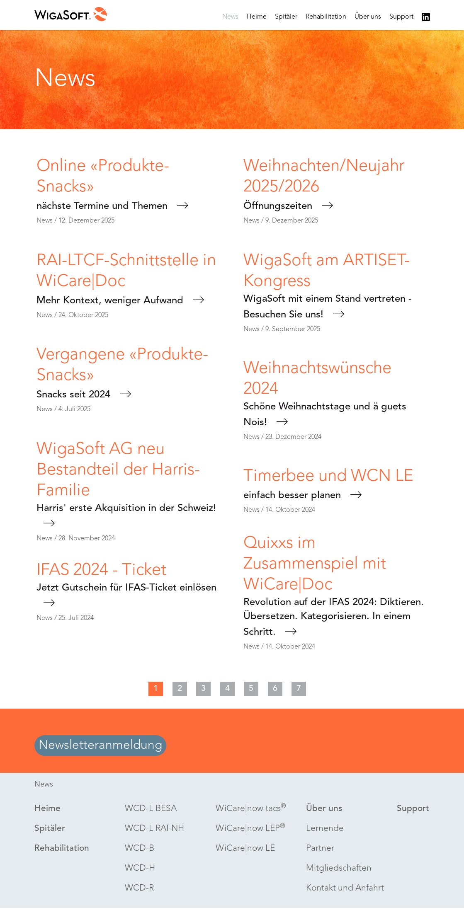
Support (401, 17)
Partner (320, 848)
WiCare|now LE (245, 848)
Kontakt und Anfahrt (345, 888)
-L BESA (151, 809)
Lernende (325, 828)
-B (139, 849)
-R (139, 888)
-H (140, 869)
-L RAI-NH (154, 829)
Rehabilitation (326, 17)
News (230, 17)
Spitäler (286, 17)
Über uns (368, 17)
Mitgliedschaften (339, 868)
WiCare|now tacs (251, 808)
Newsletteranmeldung (100, 745)
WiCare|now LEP (250, 828)
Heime (257, 17)
